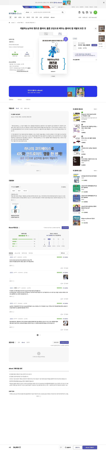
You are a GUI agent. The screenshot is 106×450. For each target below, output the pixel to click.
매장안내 (91, 7)
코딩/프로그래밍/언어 (29, 22)
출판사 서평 (26, 108)
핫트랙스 (46, 7)
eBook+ (53, 17)
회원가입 (73, 7)
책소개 (17, 108)
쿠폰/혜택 (100, 44)
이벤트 (79, 17)
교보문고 (27, 7)
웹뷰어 (29, 68)
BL (24, 17)
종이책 (28, 342)
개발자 (13, 190)
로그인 (77, 7)
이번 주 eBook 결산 (93, 17)
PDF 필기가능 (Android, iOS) (22, 71)
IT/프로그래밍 (20, 22)
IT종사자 (25, 190)
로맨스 (20, 17)
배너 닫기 (104, 2)
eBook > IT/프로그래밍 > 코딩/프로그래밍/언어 (21, 117)
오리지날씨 (46, 17)
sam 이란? (101, 46)
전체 (19, 342)
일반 (15, 17)
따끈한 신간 (84, 17)
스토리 (52, 7)
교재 (41, 17)
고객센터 (95, 7)
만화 (37, 17)
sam (40, 7)
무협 (33, 17)
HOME (9, 22)
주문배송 (86, 7)
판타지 (28, 17)
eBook (33, 7)
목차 (21, 108)
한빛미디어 (11, 41)
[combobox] (28, 12)
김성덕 (10, 39)
